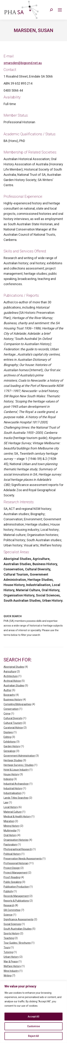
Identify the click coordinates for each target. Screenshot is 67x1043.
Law (6, 802)
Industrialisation (12, 793)
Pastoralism (10, 844)
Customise (33, 1026)
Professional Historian (16, 863)
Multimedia (10, 830)
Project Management (16, 872)
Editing (7, 737)
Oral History (10, 835)
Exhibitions (10, 741)
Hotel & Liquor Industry (16, 769)
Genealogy (10, 751)
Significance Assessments (18, 919)
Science (8, 914)
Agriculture (10, 671)
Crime (7, 713)
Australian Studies (14, 685)
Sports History (11, 933)
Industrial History (13, 788)
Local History (11, 807)
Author (7, 690)
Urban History (11, 956)
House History (11, 774)
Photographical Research (18, 849)
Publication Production (16, 886)
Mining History (11, 825)
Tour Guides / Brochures (17, 942)
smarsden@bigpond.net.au (23, 63)
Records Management (16, 896)
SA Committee (12, 910)
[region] (33, 1012)
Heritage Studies (13, 760)
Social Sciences (12, 924)
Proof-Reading (12, 877)
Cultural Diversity (13, 718)
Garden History (12, 746)
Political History (12, 853)
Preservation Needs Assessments (23, 858)
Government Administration (19, 755)
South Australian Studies (18, 928)
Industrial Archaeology (16, 783)
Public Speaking (12, 882)
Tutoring (8, 952)
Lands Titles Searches (16, 797)
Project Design (12, 867)
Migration (9, 821)
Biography (9, 694)
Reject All (33, 1036)
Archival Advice (12, 680)
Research (9, 905)
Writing (7, 975)
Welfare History (12, 966)
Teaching (9, 938)
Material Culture (13, 811)
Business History (13, 699)
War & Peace (11, 961)
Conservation (11, 708)
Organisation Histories (16, 839)
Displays (8, 732)
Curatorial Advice (13, 727)
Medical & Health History (17, 816)
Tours (7, 947)
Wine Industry (11, 970)
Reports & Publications (16, 900)
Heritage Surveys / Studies (19, 765)
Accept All (33, 1016)
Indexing (8, 779)
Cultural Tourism (13, 722)
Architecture (11, 676)
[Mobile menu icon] (59, 9)
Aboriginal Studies (14, 666)
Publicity (8, 891)
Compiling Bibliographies (17, 704)
